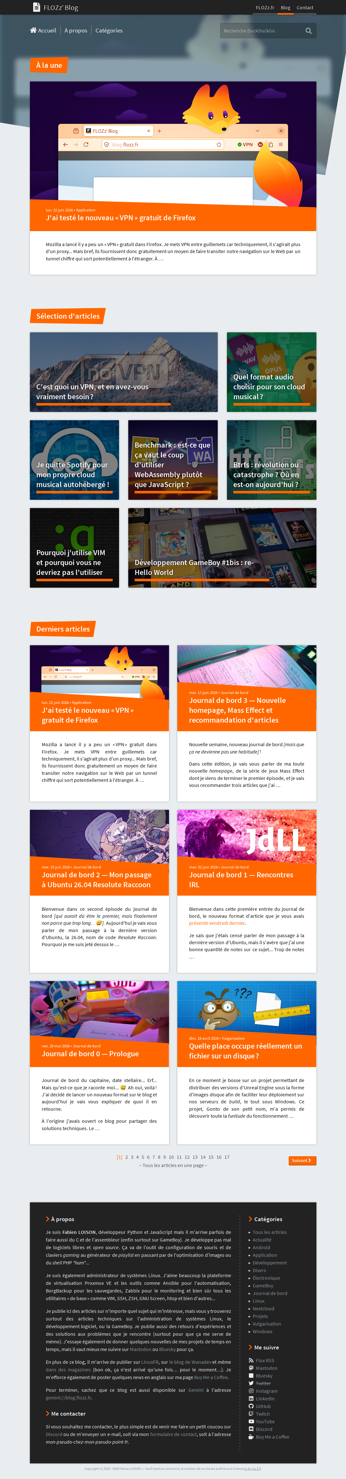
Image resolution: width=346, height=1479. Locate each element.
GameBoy (263, 1285)
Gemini (196, 1390)
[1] (120, 1157)
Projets (260, 1316)
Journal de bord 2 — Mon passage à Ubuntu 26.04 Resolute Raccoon (97, 879)
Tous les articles (270, 1232)
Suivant (301, 1160)
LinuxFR (150, 1362)
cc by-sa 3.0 (252, 1469)
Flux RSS (265, 1360)
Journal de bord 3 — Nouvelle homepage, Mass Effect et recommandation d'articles (237, 710)
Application (85, 210)
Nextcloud (263, 1308)
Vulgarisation (233, 1038)
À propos (76, 30)
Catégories (109, 30)
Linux (259, 1301)
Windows (262, 1331)
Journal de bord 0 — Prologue (90, 1053)
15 (211, 1157)
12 (187, 1157)
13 (195, 1157)
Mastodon (141, 1349)
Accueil (43, 30)
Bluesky (167, 1349)
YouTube (265, 1421)
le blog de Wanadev (190, 1362)
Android (261, 1247)
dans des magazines (68, 1369)
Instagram (267, 1391)
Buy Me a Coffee (211, 1377)
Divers (259, 1270)
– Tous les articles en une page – (173, 1165)
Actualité (262, 1239)
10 (171, 1157)
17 (226, 1157)
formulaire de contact (173, 1434)
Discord (54, 1434)
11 (179, 1157)
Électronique (266, 1278)
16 (219, 1157)
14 (203, 1157)
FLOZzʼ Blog (55, 7)
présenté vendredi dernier (217, 923)
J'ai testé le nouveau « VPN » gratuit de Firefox (121, 218)
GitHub (263, 1406)
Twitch (263, 1414)
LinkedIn (265, 1398)
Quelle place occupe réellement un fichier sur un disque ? (245, 1051)
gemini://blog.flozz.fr (68, 1397)
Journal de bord (234, 692)
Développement (270, 1262)
